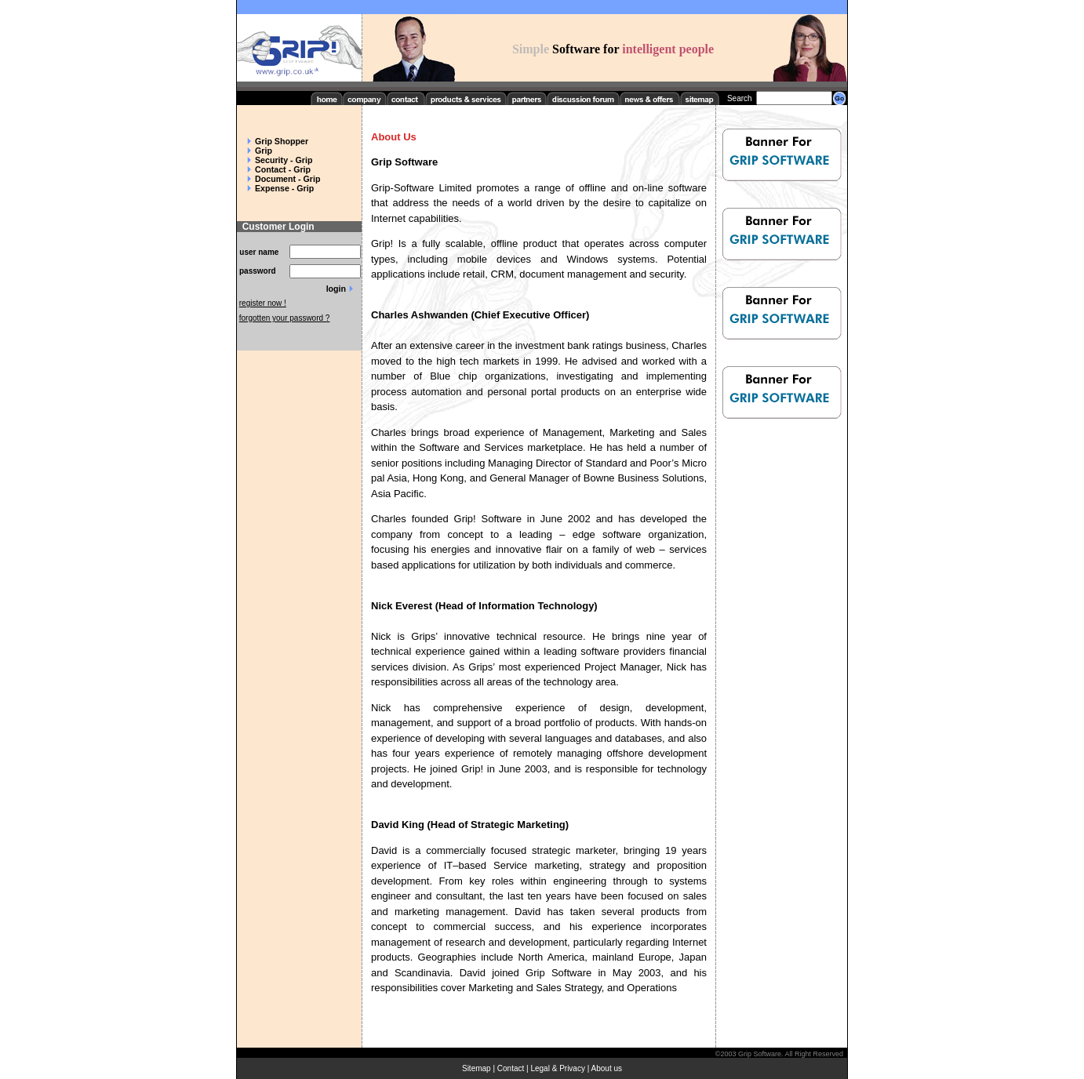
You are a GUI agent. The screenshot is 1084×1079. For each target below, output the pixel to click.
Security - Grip (283, 160)
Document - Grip (287, 178)
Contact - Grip (283, 169)
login (336, 288)
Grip (263, 150)
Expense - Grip (284, 188)
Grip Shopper (281, 141)
